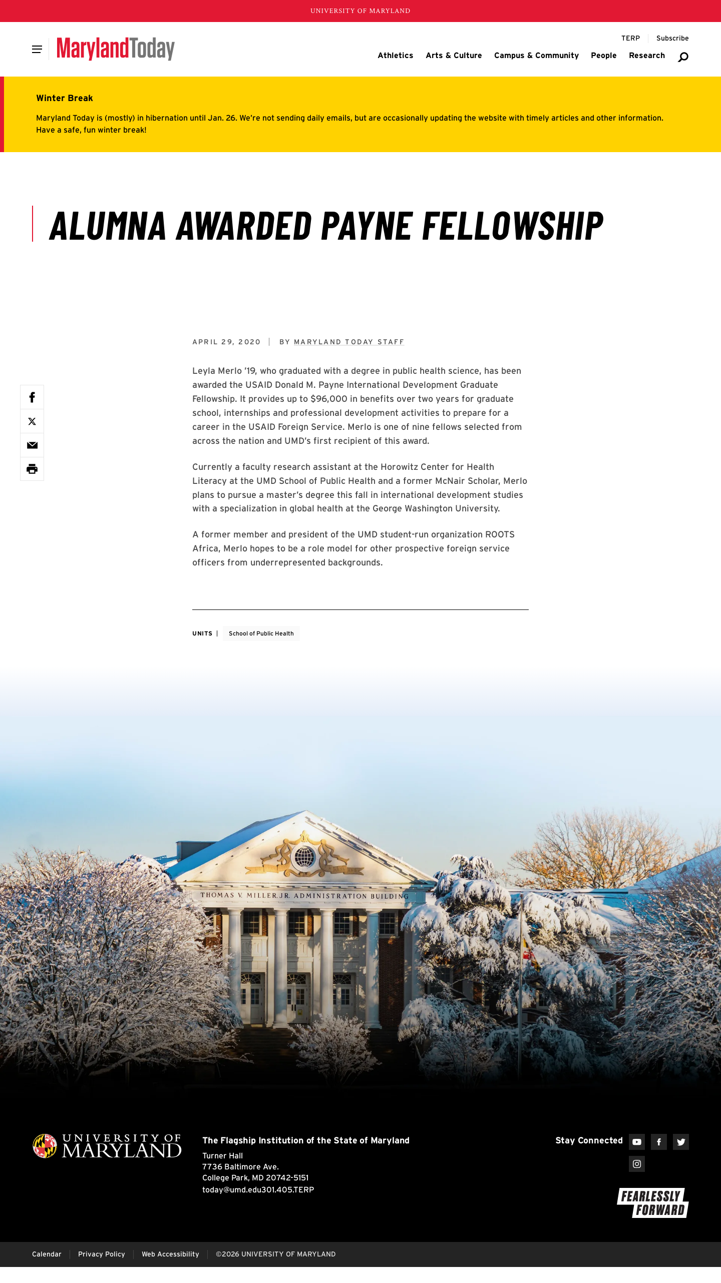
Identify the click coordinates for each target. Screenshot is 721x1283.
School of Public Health (261, 633)
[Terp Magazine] (630, 38)
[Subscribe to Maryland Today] (672, 38)
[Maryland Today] (116, 49)
